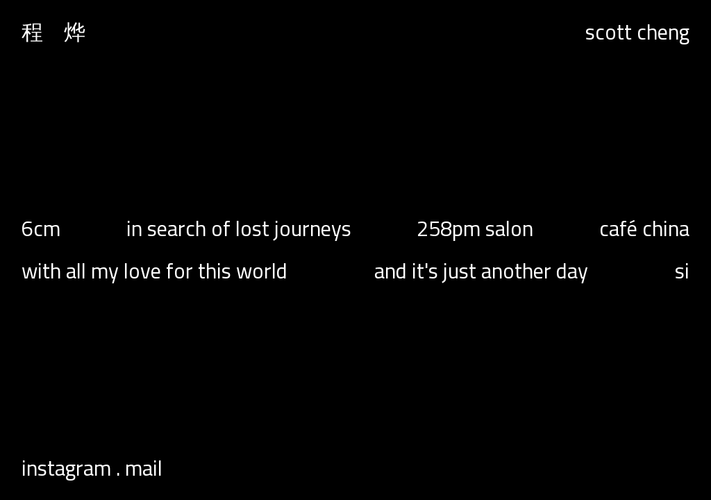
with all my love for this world (154, 271)
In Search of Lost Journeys (238, 229)
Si (682, 271)
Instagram (66, 468)
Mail (143, 468)
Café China (644, 229)
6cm (41, 229)
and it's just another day (481, 271)
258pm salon (475, 229)
